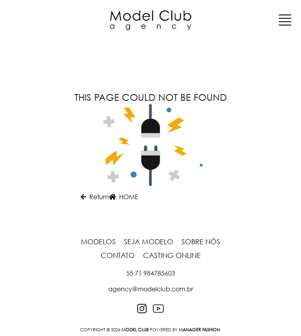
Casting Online (172, 255)
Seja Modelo (149, 241)
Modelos (99, 241)
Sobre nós (200, 241)
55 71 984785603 (150, 273)
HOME (123, 197)
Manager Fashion (199, 329)
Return (95, 197)
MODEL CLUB (135, 329)
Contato (119, 255)
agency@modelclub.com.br (150, 289)
